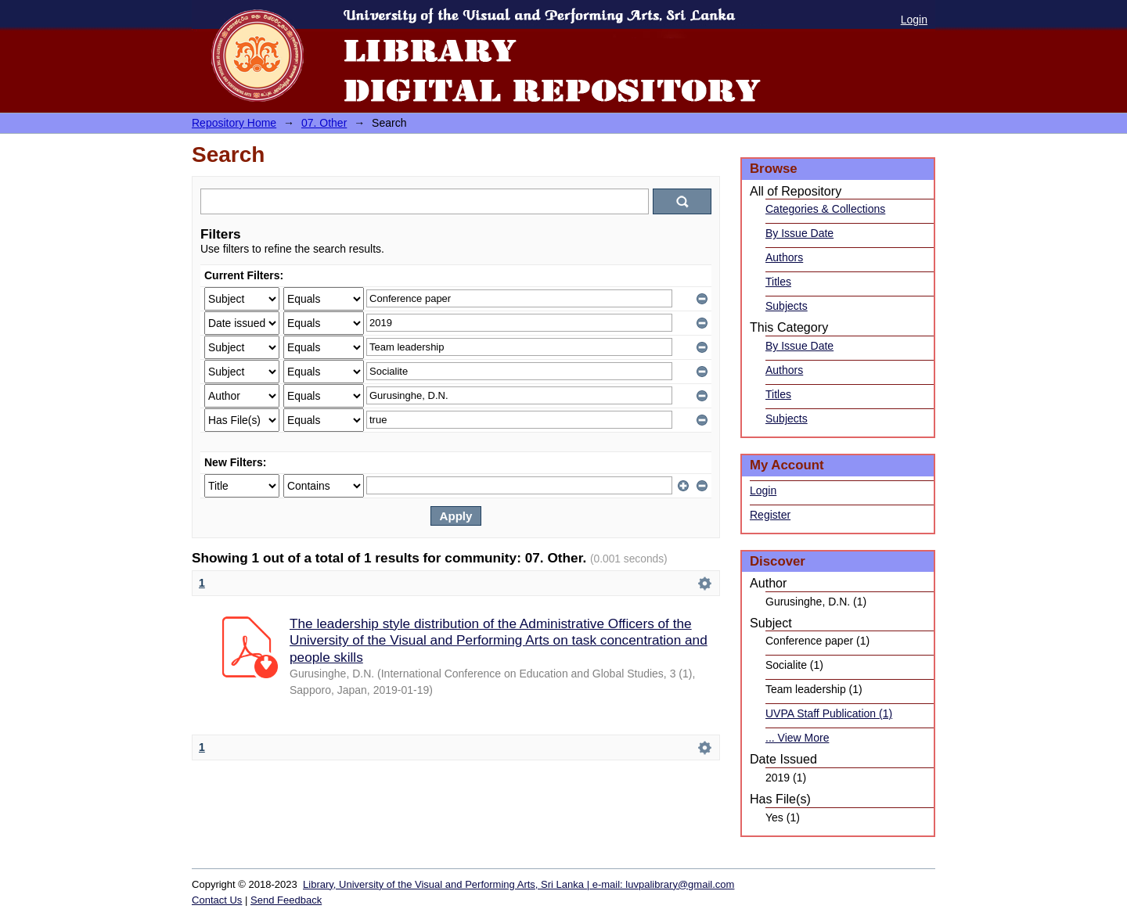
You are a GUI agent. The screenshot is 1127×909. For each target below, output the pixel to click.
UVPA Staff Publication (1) (828, 713)
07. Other (324, 123)
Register (770, 514)
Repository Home (234, 123)
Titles (778, 281)
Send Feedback (286, 900)
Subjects (786, 306)
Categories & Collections (825, 209)
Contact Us (217, 900)
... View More (797, 737)
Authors (784, 257)
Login (914, 19)
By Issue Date (799, 233)
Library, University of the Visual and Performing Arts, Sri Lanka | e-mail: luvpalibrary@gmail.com (518, 884)
